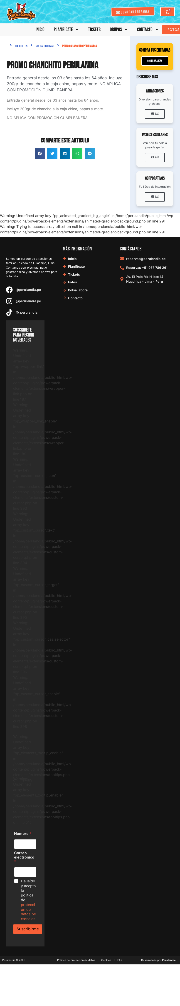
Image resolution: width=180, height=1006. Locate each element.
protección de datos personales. (28, 911)
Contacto (148, 30)
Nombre (22, 833)
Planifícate (66, 30)
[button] (40, 153)
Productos (21, 46)
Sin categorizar (45, 46)
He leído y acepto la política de (28, 900)
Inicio (40, 30)
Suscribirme (28, 929)
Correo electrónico (24, 857)
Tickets (94, 30)
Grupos (119, 30)
